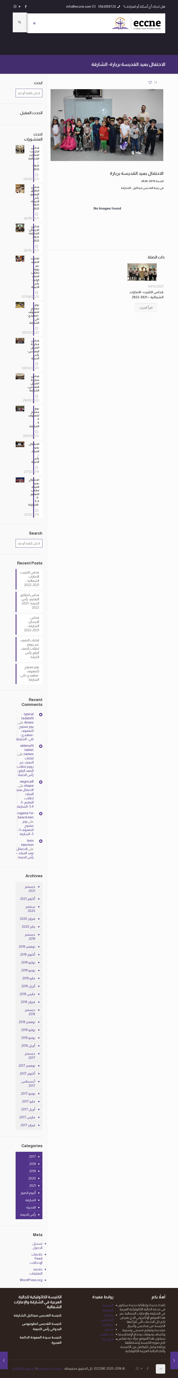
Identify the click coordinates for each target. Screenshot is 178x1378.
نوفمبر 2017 (26, 1065)
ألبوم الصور (28, 1193)
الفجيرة (31, 1207)
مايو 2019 (28, 978)
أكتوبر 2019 (27, 954)
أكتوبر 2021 (27, 899)
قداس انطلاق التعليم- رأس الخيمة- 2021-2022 (29, 601)
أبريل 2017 (28, 1109)
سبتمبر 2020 (30, 909)
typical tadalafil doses (27, 718)
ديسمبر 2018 (30, 1012)
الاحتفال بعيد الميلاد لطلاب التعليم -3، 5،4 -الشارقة (25, 798)
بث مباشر (106, 1334)
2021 (32, 1185)
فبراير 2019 (28, 1002)
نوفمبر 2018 (27, 1022)
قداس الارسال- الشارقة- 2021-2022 (31, 624)
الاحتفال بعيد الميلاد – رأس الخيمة (25, 853)
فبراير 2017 (27, 1125)
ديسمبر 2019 (30, 936)
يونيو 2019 (28, 970)
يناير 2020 (28, 926)
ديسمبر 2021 (30, 889)
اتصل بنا (108, 1339)
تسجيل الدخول (37, 1246)
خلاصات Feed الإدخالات (36, 1258)
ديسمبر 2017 (30, 1056)
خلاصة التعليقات (35, 1271)
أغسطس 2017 (28, 1083)
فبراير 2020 (27, 918)
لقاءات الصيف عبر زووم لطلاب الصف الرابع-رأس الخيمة (29, 648)
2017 (32, 1156)
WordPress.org (32, 1280)
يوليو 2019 (28, 962)
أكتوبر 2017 (27, 1073)
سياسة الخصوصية (50, 1368)
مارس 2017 (27, 1117)
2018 (32, 1164)
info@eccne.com (78, 6)
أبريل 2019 (28, 986)
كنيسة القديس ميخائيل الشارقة (38, 1315)
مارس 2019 (27, 994)
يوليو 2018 (28, 1030)
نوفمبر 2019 (27, 946)
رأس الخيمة (28, 1214)
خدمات (108, 1329)
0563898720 (107, 6)
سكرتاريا (107, 1324)
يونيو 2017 (28, 1093)
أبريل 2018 (28, 1045)
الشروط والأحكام (24, 1368)
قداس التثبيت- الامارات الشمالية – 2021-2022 (29, 578)
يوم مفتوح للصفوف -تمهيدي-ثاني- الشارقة (29, 673)
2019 (32, 1171)
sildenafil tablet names (27, 750)
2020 (32, 1178)
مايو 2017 (28, 1101)
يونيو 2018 (28, 1038)
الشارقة (30, 1200)
